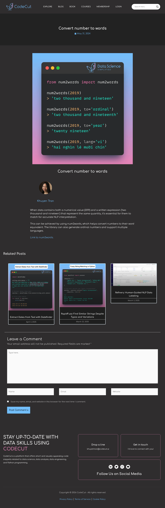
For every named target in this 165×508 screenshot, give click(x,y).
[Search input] (145, 7)
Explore (47, 7)
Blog (61, 7)
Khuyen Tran (45, 201)
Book (72, 7)
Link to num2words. (41, 237)
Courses (86, 7)
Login (119, 7)
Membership (103, 7)
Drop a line (98, 445)
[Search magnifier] (157, 7)
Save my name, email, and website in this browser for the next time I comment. (48, 402)
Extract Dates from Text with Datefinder (31, 317)
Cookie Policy (99, 502)
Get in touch (140, 445)
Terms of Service (83, 502)
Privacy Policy (66, 502)
